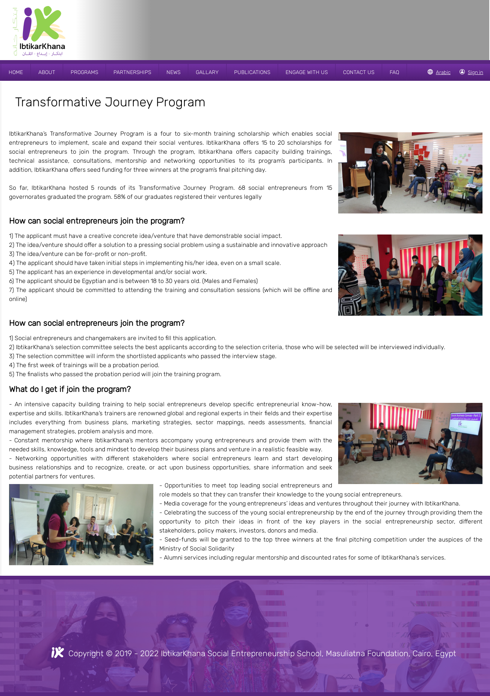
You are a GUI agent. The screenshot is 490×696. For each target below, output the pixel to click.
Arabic (443, 72)
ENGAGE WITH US (307, 72)
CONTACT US (358, 72)
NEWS (173, 72)
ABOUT (46, 72)
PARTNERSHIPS (132, 72)
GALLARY (207, 72)
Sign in (475, 72)
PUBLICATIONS (252, 72)
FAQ (394, 72)
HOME (16, 72)
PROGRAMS (84, 72)
